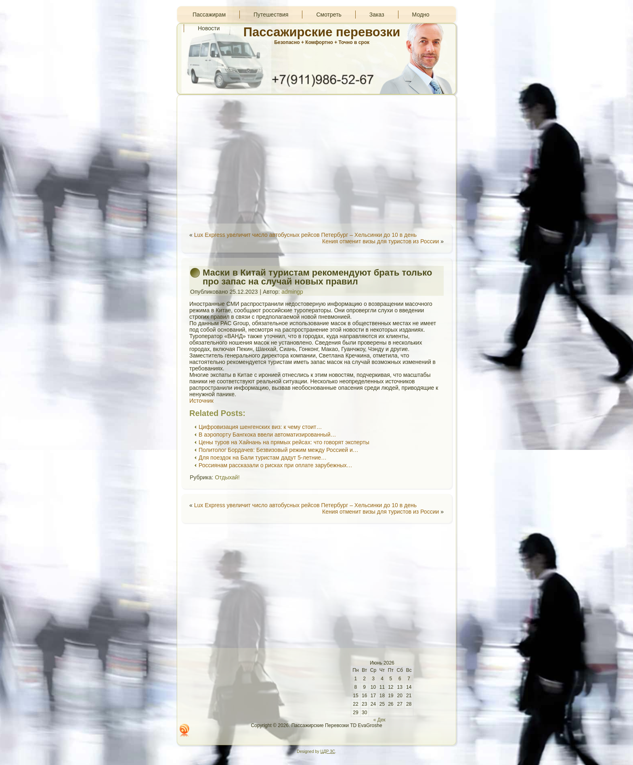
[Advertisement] (316, 158)
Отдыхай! (227, 477)
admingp (292, 291)
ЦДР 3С (328, 751)
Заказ (376, 14)
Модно (421, 14)
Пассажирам (209, 14)
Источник (201, 400)
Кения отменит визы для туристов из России (380, 241)
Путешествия (271, 14)
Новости (209, 28)
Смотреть (328, 14)
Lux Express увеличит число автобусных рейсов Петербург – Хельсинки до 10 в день (305, 235)
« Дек (379, 720)
